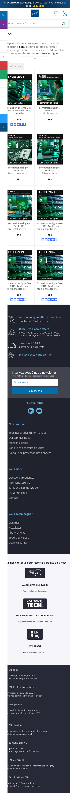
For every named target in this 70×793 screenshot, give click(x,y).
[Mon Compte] (65, 13)
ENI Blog (13, 669)
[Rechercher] (63, 23)
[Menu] (4, 13)
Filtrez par (16, 66)
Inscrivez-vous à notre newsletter (35, 374)
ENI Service (15, 725)
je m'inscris (35, 391)
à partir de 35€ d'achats (40, 344)
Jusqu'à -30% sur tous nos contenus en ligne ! (35, 4)
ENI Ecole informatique (22, 687)
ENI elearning (16, 760)
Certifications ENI (19, 777)
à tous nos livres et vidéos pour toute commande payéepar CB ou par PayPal (40, 332)
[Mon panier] (55, 13)
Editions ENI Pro (18, 742)
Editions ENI (35, 13)
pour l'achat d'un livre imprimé (40, 319)
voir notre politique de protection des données (33, 375)
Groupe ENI (15, 704)
